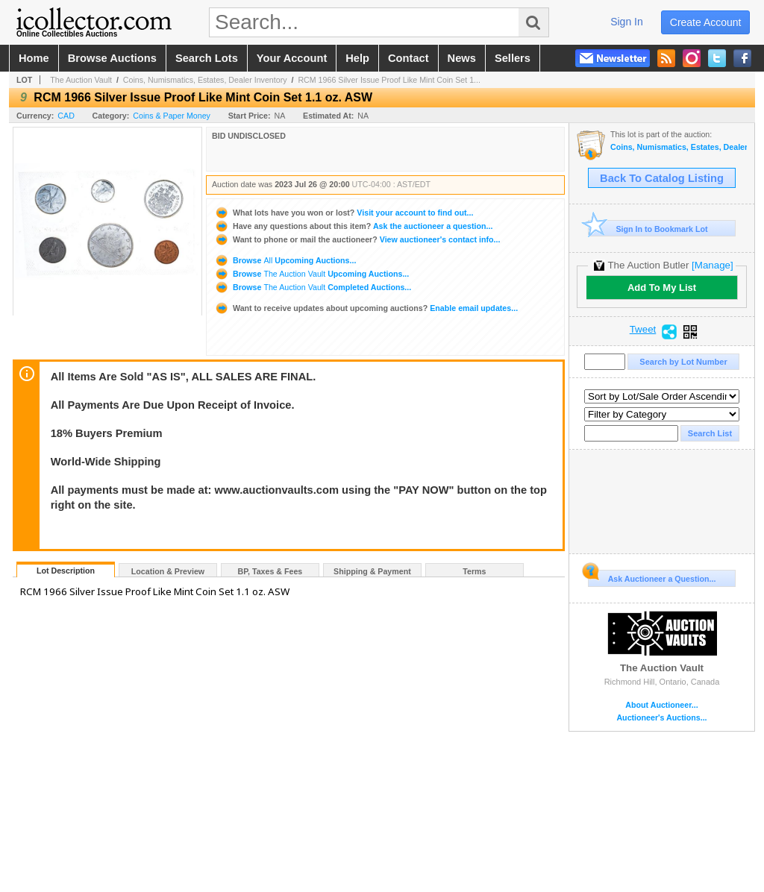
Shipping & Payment (372, 571)
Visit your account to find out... (343, 212)
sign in (626, 22)
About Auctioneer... (661, 705)
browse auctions (112, 58)
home (34, 58)
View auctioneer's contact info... (357, 239)
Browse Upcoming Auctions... (285, 260)
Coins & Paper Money (171, 115)
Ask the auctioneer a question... (353, 226)
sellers (512, 58)
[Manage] (712, 265)
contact (408, 58)
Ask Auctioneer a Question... (652, 576)
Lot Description (66, 570)
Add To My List (661, 287)
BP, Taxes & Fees (270, 571)
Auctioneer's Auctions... (661, 718)
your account (292, 58)
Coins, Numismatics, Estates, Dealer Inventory (205, 79)
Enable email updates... (366, 308)
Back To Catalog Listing (662, 178)
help (357, 58)
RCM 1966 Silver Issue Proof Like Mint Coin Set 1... (389, 79)
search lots (206, 58)
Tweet (643, 329)
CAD (66, 115)
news (462, 58)
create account (706, 22)
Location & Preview (167, 571)
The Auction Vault (81, 79)
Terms (474, 571)
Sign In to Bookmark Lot (648, 228)
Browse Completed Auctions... (312, 287)
